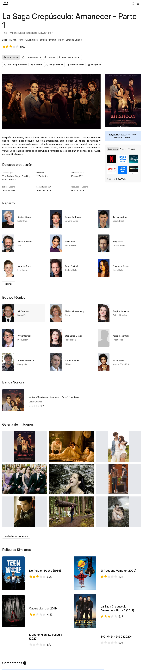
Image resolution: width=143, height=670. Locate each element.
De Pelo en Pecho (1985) (45, 570)
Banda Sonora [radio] (75, 64)
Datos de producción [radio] (15, 64)
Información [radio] (11, 57)
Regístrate (114, 134)
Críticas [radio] (49, 57)
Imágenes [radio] (94, 64)
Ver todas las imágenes (16, 536)
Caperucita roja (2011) (43, 608)
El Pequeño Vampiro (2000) (118, 570)
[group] (71, 57)
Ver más (8, 284)
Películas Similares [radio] (70, 57)
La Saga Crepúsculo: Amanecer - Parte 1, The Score (54, 397)
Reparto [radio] (36, 64)
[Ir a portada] (5, 3)
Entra (123, 134)
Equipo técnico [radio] (54, 64)
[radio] (113, 149)
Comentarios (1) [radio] (31, 57)
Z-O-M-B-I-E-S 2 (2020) (116, 646)
